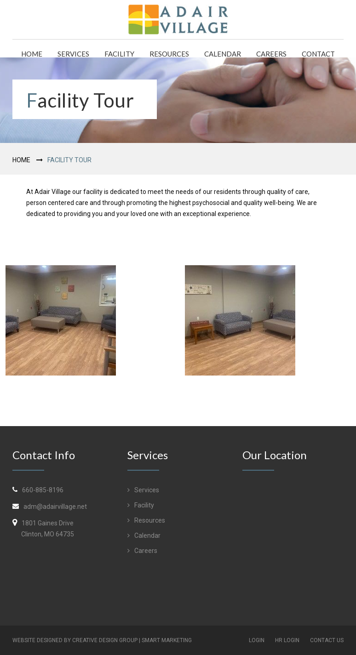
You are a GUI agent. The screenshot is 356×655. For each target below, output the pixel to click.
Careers (271, 54)
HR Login (287, 640)
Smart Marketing (167, 640)
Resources (169, 54)
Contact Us (327, 640)
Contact (318, 54)
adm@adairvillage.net (55, 506)
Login (256, 640)
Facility (119, 54)
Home (31, 54)
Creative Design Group (105, 640)
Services (73, 54)
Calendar (222, 54)
